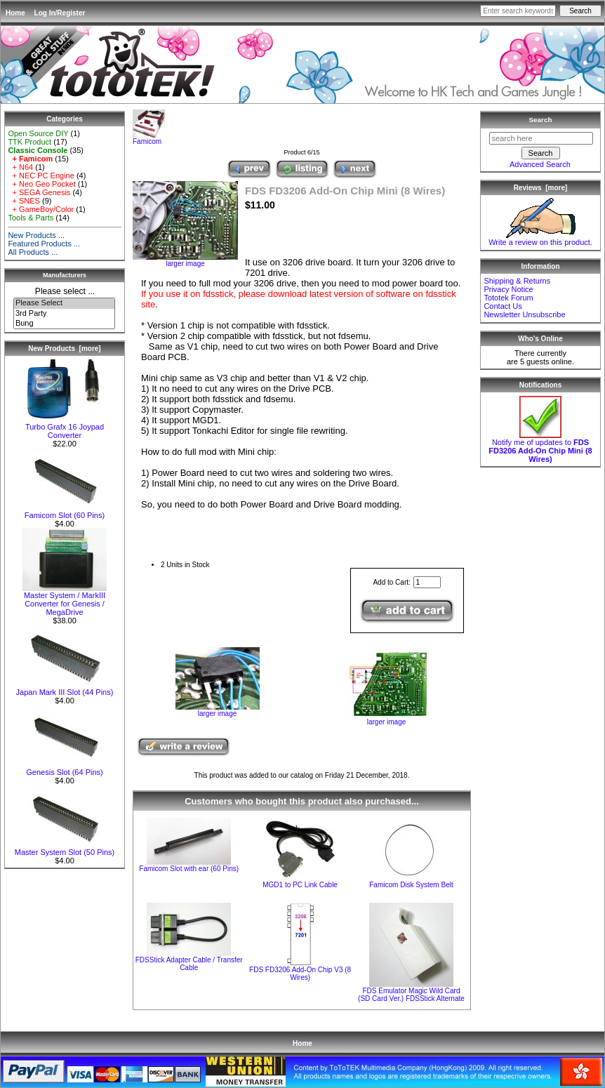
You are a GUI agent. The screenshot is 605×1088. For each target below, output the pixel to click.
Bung (64, 324)
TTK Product (29, 142)
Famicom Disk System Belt (411, 885)
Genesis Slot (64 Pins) (64, 768)
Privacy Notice (508, 289)
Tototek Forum (508, 297)
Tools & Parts (30, 217)
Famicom (149, 138)
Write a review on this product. (540, 238)
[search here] (541, 138)
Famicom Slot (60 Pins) (64, 511)
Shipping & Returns (517, 281)
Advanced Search (540, 164)
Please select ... (65, 291)
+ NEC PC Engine (41, 175)
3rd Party (64, 314)
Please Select (64, 303)
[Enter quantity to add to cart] (427, 582)
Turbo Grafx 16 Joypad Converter (64, 427)
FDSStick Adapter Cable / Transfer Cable (189, 963)
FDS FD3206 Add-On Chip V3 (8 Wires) (300, 973)
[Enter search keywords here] (518, 11)
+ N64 (20, 167)
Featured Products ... (44, 243)
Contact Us (502, 306)
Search (540, 120)
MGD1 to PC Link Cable (300, 885)
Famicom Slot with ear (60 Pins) (189, 869)
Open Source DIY (38, 133)
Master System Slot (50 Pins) (64, 848)
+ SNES (24, 201)
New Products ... (36, 235)
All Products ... (33, 252)
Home (15, 13)
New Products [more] (64, 348)
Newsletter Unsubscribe (524, 314)
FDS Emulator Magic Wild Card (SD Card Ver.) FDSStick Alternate (411, 994)
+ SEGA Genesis (39, 192)
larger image (217, 710)
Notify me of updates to (540, 447)
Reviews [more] (541, 188)
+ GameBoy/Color (41, 209)
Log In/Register (60, 13)
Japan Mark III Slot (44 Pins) (65, 688)
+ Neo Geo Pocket (41, 184)
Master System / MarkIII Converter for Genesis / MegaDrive (64, 600)
